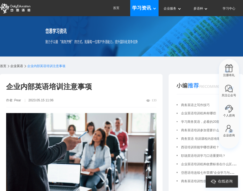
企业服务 (172, 8)
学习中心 (229, 8)
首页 (116, 8)
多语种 (201, 8)
